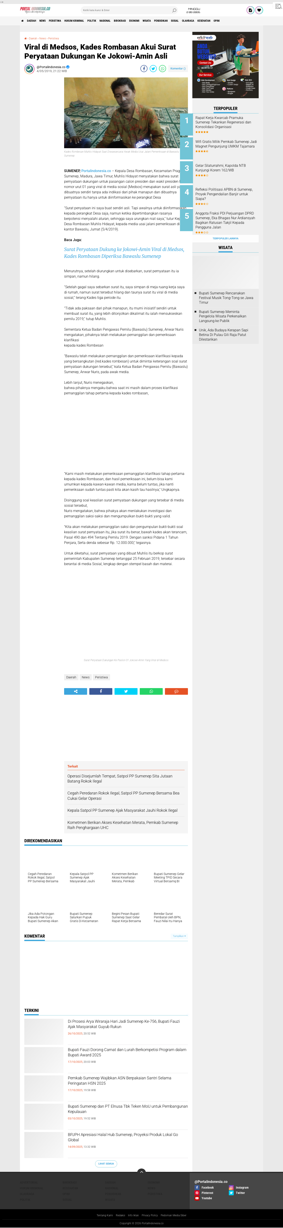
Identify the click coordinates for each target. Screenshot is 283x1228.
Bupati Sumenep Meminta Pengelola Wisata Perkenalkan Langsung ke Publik (222, 306)
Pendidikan (200, 21)
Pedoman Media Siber (178, 1215)
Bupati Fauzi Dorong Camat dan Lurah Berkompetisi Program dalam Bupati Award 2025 (122, 1058)
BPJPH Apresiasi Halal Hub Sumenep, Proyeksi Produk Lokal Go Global (126, 1139)
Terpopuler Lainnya (225, 228)
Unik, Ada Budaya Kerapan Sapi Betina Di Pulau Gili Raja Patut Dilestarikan (223, 325)
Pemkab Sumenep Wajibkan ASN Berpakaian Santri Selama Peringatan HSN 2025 (123, 1083)
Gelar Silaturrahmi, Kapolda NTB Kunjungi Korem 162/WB (231, 164)
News (50, 21)
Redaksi (117, 1215)
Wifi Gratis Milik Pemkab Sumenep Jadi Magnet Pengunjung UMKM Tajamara (231, 145)
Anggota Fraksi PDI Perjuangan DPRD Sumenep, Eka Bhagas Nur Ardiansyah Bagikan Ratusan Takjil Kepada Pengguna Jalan (230, 216)
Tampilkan (179, 936)
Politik (112, 21)
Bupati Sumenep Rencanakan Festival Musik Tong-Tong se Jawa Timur (226, 288)
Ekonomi (166, 21)
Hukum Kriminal (90, 21)
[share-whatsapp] (162, 68)
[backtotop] (141, 1173)
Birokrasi (148, 21)
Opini (66, 1194)
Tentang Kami (99, 1215)
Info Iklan (132, 1215)
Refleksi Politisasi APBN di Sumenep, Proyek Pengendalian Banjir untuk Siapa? (228, 192)
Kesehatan (255, 21)
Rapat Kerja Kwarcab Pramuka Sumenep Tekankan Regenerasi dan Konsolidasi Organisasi (231, 125)
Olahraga (235, 21)
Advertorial (29, 1182)
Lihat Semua (106, 1163)
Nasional (129, 21)
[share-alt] (75, 691)
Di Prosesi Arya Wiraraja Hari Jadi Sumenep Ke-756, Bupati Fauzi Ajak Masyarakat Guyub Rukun (128, 1026)
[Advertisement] (42, 143)
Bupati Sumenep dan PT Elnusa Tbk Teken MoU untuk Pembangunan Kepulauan (127, 1111)
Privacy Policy (150, 1215)
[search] (129, 10)
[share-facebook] (143, 68)
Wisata (182, 21)
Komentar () (178, 68)
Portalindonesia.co (96, 171)
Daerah (35, 21)
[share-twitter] (153, 68)
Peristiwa (66, 21)
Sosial (218, 21)
